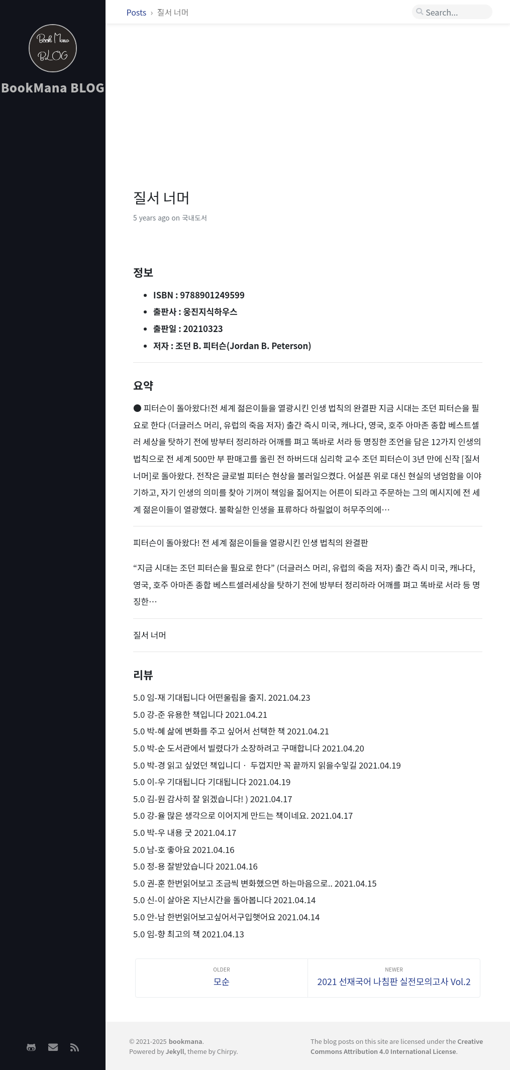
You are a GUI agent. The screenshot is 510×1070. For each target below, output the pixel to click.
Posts (137, 12)
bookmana (185, 1041)
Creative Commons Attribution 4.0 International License (397, 1045)
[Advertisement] (53, 261)
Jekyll (175, 1051)
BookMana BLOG (53, 87)
